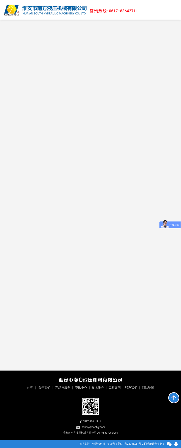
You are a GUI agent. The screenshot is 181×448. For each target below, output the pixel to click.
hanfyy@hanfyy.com (93, 427)
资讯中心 (81, 387)
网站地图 (148, 387)
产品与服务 (62, 387)
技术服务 (98, 387)
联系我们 (131, 387)
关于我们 (44, 387)
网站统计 (149, 443)
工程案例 (115, 387)
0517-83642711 (92, 421)
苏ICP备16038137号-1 (131, 443)
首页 (30, 387)
